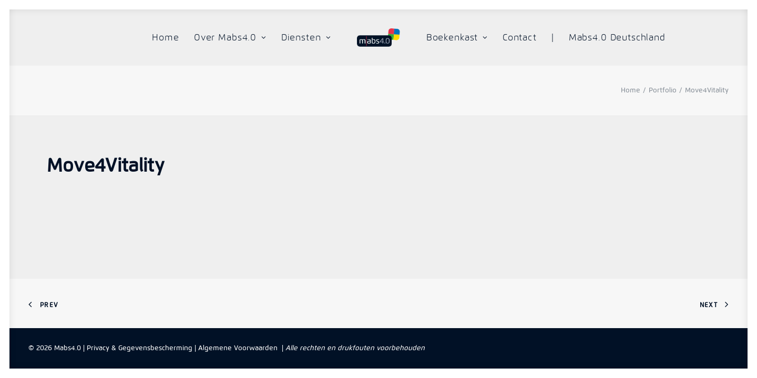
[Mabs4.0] (378, 37)
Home (165, 37)
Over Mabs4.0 (230, 37)
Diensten (306, 37)
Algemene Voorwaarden (238, 348)
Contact (520, 37)
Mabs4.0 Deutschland (617, 37)
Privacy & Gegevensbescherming (139, 348)
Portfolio (663, 90)
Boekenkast (457, 37)
